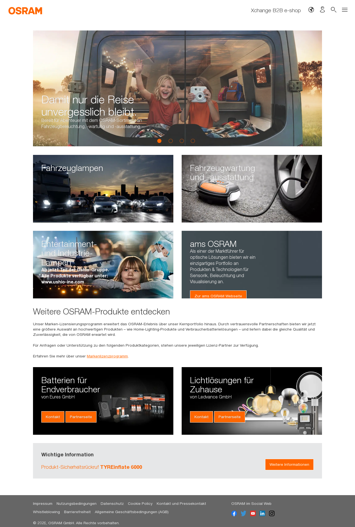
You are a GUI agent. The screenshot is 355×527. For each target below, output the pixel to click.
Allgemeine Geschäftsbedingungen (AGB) (132, 512)
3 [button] (182, 140)
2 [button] (170, 140)
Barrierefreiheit (77, 512)
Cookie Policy (140, 503)
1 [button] (159, 140)
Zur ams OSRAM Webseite (218, 296)
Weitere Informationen (289, 464)
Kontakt (53, 417)
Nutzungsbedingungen (77, 503)
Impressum (42, 503)
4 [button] (193, 140)
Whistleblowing (46, 512)
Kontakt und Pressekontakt (181, 503)
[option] (177, 88)
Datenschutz (112, 503)
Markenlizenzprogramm (107, 356)
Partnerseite (81, 417)
